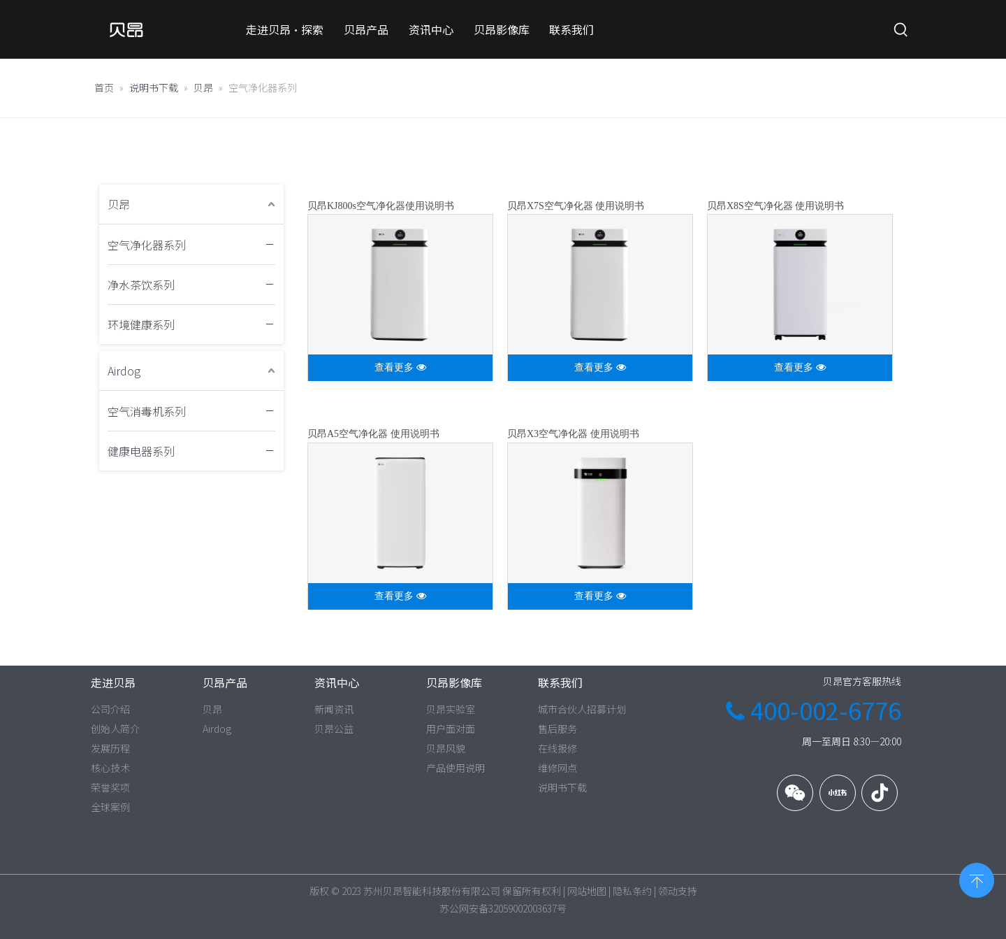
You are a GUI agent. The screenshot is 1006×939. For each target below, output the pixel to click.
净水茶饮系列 (141, 284)
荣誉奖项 (110, 787)
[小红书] (837, 793)
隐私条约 (632, 891)
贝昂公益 (333, 729)
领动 (668, 891)
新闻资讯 (333, 709)
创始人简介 (115, 729)
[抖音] (879, 793)
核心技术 (110, 768)
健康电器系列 (141, 451)
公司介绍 (110, 709)
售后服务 (557, 729)
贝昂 (119, 204)
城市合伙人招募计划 (582, 709)
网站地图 (586, 891)
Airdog (124, 370)
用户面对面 (450, 729)
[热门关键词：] (901, 30)
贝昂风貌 (445, 748)
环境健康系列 (141, 324)
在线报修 (557, 748)
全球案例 (110, 807)
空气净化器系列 (147, 244)
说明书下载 (562, 787)
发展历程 (110, 748)
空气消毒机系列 (147, 411)
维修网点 (557, 768)
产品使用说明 (455, 768)
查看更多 (400, 367)
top (977, 879)
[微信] (795, 793)
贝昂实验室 (450, 709)
